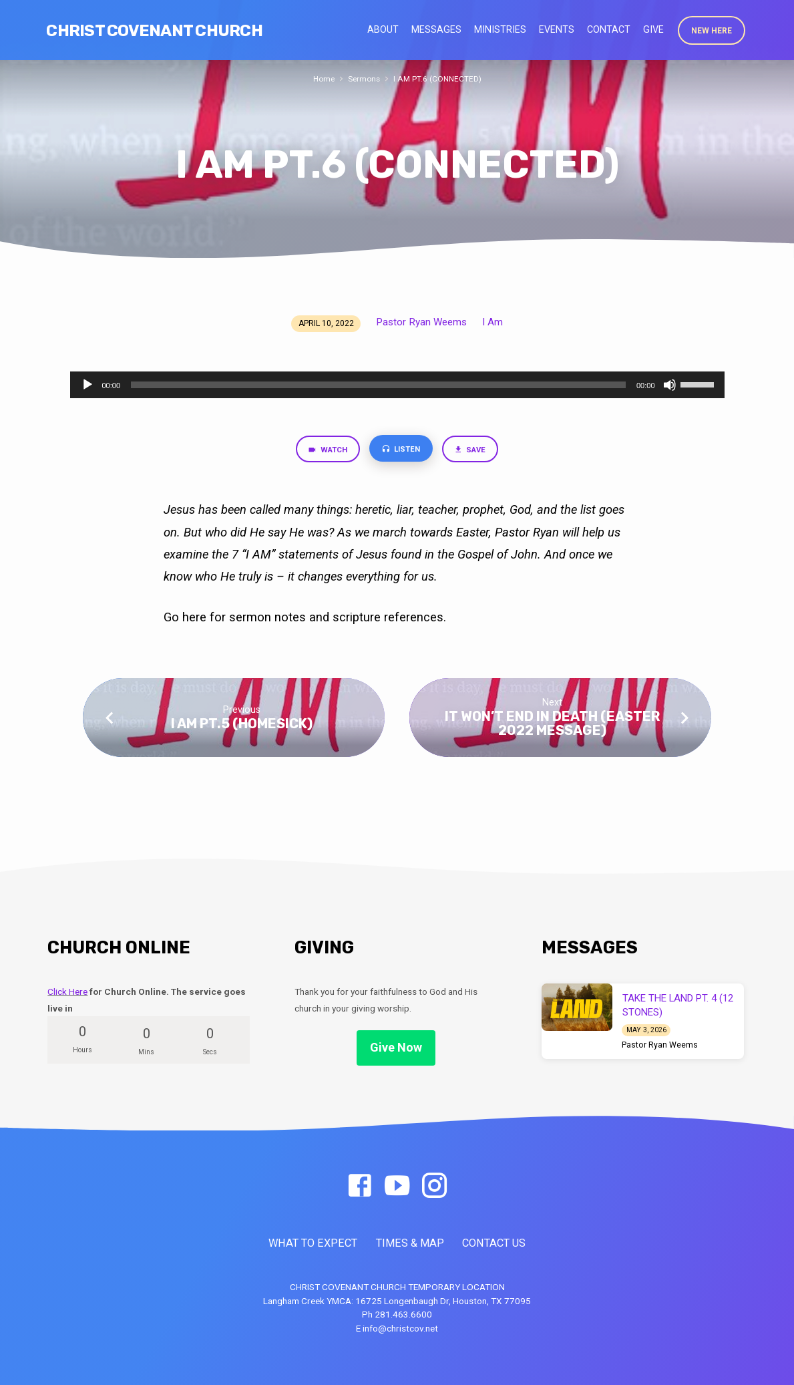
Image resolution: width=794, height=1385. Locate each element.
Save (475, 451)
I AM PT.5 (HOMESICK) (242, 726)
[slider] (378, 384)
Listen (401, 450)
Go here (187, 619)
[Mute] (669, 385)
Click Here (67, 991)
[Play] (87, 385)
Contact (608, 29)
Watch (323, 451)
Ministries (500, 29)
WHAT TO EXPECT (312, 1243)
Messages (436, 29)
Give (653, 29)
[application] (397, 384)
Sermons (364, 78)
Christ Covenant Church (154, 30)
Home (321, 78)
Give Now (396, 1047)
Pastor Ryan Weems (421, 322)
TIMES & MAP (410, 1243)
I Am (492, 322)
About (383, 29)
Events (556, 29)
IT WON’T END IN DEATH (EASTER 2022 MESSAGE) (552, 725)
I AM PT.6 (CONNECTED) (439, 78)
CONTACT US (494, 1243)
